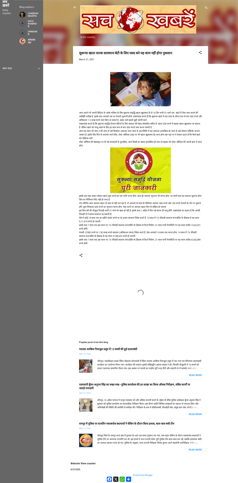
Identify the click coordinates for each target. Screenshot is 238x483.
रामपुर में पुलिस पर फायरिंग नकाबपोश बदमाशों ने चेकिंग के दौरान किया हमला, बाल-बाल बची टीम (126, 423)
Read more (195, 375)
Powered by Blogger (141, 475)
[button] (200, 53)
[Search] (206, 8)
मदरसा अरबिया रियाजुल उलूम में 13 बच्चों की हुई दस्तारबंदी (108, 349)
